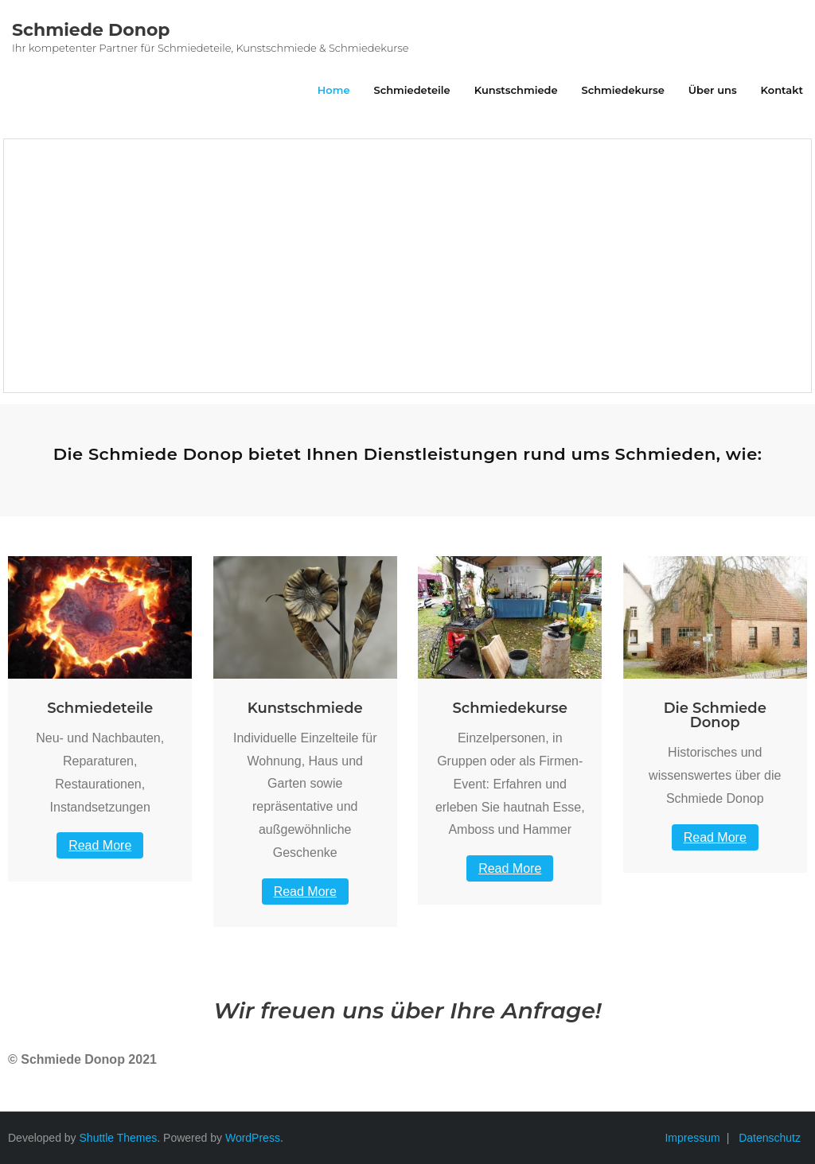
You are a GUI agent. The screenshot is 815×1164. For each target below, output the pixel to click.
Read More (99, 845)
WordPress (252, 1137)
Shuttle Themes (119, 1137)
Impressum (692, 1137)
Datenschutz (770, 1137)
